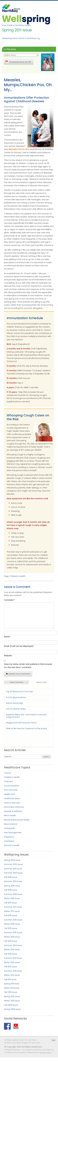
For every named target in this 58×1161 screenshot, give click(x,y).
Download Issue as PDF (18, 62)
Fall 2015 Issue (10, 928)
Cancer (7, 773)
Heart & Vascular (12, 802)
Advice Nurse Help (14, 703)
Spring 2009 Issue (12, 1009)
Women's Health (11, 845)
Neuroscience (10, 824)
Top (53, 1040)
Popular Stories (41, 682)
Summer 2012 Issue (13, 971)
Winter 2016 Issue (12, 924)
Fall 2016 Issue (10, 915)
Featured (8, 781)
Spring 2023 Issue (12, 860)
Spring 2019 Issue (12, 885)
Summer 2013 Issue (13, 958)
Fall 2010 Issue (10, 992)
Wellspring (26, 19)
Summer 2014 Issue (13, 945)
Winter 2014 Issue (12, 949)
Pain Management (13, 832)
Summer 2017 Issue (13, 907)
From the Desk (11, 790)
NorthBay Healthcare (11, 9)
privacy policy (45, 1052)
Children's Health (17, 576)
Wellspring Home (10, 38)
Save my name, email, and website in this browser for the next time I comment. (28, 666)
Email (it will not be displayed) (18, 646)
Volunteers (9, 841)
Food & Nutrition (11, 785)
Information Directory (14, 807)
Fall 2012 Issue (10, 966)
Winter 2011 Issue (11, 988)
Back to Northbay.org (29, 38)
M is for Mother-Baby (16, 709)
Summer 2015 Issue (13, 932)
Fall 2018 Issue (10, 890)
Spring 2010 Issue (12, 996)
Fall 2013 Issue (10, 954)
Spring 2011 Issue (11, 983)
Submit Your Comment (18, 673)
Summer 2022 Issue (13, 864)
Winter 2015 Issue (12, 936)
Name (7, 636)
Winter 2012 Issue (12, 975)
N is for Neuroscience (16, 697)
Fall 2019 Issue (10, 877)
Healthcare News (12, 798)
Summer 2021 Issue (13, 868)
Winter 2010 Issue (12, 1000)
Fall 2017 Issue (10, 902)
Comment (9, 600)
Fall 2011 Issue (10, 979)
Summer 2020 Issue (13, 872)
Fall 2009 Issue (11, 1005)
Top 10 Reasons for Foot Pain (19, 691)
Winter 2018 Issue (12, 898)
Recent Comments (16, 682)
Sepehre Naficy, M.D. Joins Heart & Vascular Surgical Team (26, 715)
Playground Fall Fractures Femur (21, 722)
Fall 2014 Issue (10, 941)
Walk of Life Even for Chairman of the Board (26, 728)
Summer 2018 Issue (13, 894)
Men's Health (10, 815)
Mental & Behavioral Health (16, 819)
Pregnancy (9, 837)
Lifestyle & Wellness (13, 811)
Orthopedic (9, 828)
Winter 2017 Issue (12, 911)
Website (8, 655)
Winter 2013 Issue (12, 962)
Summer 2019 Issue (13, 881)
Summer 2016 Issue (13, 919)
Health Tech (9, 794)
